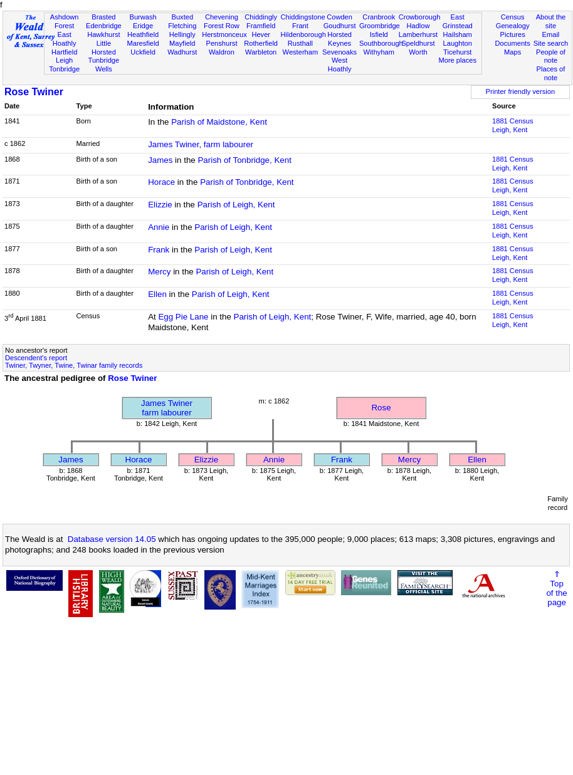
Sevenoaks (339, 52)
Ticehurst (457, 52)
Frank (158, 249)
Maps (512, 52)
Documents (512, 43)
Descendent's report (36, 357)
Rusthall (300, 43)
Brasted (103, 17)
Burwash (142, 17)
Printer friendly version (520, 91)
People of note (550, 56)
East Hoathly (64, 39)
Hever (260, 34)
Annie (158, 227)
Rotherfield (261, 43)
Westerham (300, 52)
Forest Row (221, 25)
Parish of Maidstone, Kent (219, 122)
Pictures (512, 34)
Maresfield (143, 43)
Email (551, 34)
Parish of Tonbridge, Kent (244, 160)
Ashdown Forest (64, 21)
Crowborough (420, 17)
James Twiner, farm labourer (200, 144)
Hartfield (64, 52)
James (160, 160)
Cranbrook (378, 17)
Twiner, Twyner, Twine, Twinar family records (73, 365)
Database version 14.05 (112, 539)
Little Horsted (104, 47)
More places (457, 60)
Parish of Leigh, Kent (236, 204)
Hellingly (182, 34)
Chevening (221, 17)
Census (513, 17)
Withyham (379, 52)
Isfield (379, 34)
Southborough (381, 43)
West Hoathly (340, 64)
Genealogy (513, 25)
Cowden (339, 17)
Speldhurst (417, 43)
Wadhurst (182, 52)
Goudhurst (339, 25)
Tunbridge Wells (104, 64)
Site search (551, 43)
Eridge (143, 25)
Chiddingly (260, 17)
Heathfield (143, 34)
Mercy (159, 271)
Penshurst (221, 43)
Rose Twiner (33, 91)
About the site (551, 21)
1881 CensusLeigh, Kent (512, 125)
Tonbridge (64, 69)
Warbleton (260, 52)
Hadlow (417, 25)
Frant (300, 25)
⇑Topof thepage (556, 588)
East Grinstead (458, 21)
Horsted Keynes (339, 39)
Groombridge (379, 25)
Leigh (64, 60)
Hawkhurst (103, 34)
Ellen (157, 294)
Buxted (182, 17)
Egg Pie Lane (183, 316)
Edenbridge (104, 25)
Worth (418, 52)
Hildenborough (303, 34)
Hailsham (457, 34)
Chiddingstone (303, 17)
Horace (161, 182)
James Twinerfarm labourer (166, 407)
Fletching (182, 25)
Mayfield (182, 43)
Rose (381, 407)
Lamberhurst (418, 34)
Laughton (457, 43)
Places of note (551, 73)
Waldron (221, 52)
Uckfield (142, 52)
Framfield (260, 25)
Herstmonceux (224, 34)
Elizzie (160, 204)
